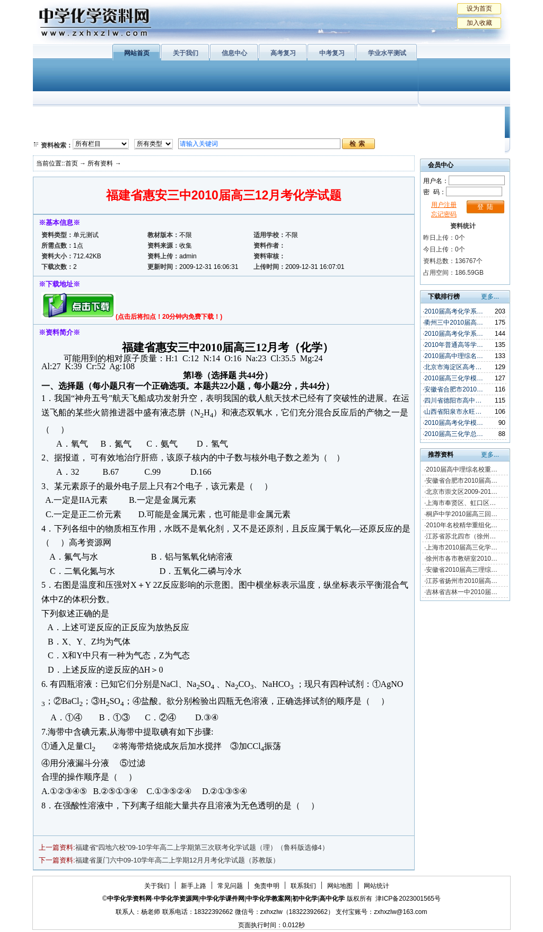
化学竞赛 (461, 130)
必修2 (54, 130)
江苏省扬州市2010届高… (461, 581)
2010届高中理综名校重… (461, 469)
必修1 (54, 116)
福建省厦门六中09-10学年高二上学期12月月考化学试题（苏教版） (177, 860)
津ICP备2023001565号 (408, 898)
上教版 (294, 116)
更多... (490, 296)
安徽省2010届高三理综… (461, 569)
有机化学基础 (239, 116)
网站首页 (137, 53)
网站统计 (376, 886)
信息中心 (234, 53)
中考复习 (332, 53)
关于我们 (185, 53)
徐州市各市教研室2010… (461, 558)
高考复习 (283, 53)
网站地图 (340, 886)
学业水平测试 (387, 53)
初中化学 (409, 116)
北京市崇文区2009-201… (461, 491)
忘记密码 (444, 214)
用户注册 (444, 204)
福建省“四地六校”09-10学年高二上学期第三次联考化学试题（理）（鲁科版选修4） (202, 847)
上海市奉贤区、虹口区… (461, 503)
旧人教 (294, 130)
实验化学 (238, 130)
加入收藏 (479, 23)
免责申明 (266, 886)
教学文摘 (461, 116)
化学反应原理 (170, 130)
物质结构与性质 (170, 116)
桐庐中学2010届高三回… (461, 514)
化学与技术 (105, 130)
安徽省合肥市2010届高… (461, 480)
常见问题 (230, 886)
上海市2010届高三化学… (461, 547)
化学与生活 (105, 116)
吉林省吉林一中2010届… (461, 592)
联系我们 (303, 886)
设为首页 (479, 8)
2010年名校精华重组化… (461, 525)
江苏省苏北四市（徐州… (461, 536)
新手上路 (193, 886)
